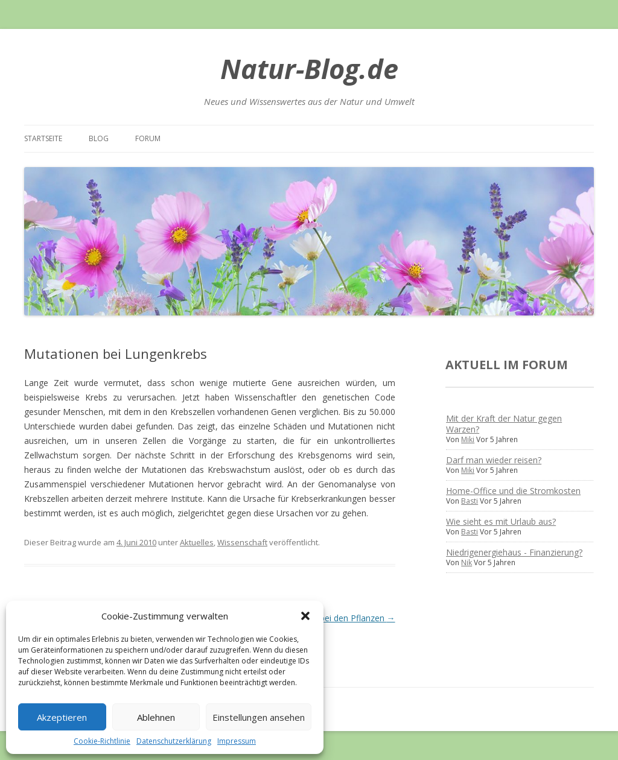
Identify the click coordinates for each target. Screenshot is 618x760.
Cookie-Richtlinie (102, 741)
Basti (469, 501)
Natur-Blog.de (309, 68)
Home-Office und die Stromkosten (513, 490)
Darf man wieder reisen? (493, 460)
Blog (99, 138)
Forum (148, 138)
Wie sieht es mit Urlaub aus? (501, 521)
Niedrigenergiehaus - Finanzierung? (514, 552)
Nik (466, 562)
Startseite (43, 138)
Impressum (236, 741)
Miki (467, 439)
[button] (305, 616)
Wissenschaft (242, 542)
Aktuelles (197, 542)
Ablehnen (156, 717)
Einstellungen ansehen (258, 717)
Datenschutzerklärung (173, 741)
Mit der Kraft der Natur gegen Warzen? (504, 424)
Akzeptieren (62, 717)
